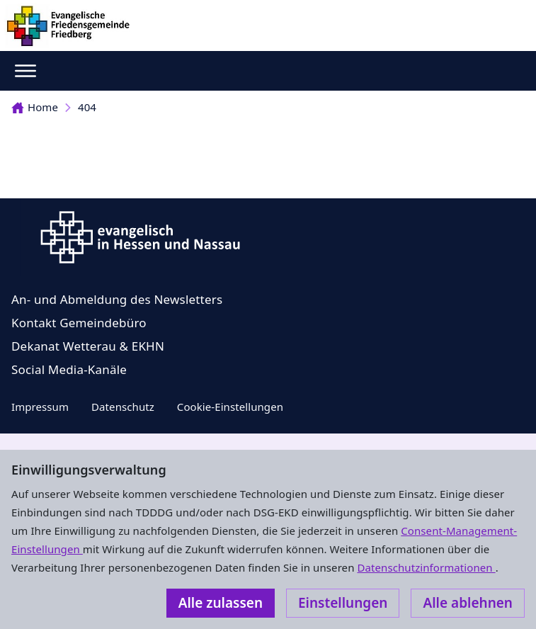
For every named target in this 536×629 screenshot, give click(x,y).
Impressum (40, 407)
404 (87, 107)
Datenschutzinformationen (426, 567)
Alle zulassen (220, 603)
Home (34, 107)
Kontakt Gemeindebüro (79, 322)
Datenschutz (122, 407)
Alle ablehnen (468, 603)
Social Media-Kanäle (69, 369)
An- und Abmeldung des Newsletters (116, 299)
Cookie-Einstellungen (230, 407)
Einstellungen (342, 603)
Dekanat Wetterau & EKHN (87, 346)
